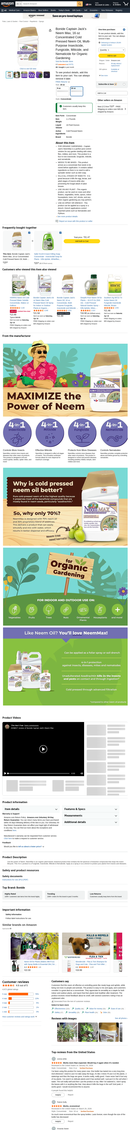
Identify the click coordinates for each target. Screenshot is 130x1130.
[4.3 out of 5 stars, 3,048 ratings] (40, 310)
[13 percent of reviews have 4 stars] (20, 998)
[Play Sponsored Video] (34, 946)
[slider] (39, 773)
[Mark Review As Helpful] (58, 1095)
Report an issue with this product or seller (74, 221)
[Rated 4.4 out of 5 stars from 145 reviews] (41, 967)
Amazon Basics (29, 10)
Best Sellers (43, 10)
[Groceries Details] (98, 10)
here (14, 830)
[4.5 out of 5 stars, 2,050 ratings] (111, 308)
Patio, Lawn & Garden (10, 21)
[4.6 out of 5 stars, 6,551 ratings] (64, 310)
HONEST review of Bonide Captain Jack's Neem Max (32, 728)
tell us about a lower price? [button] (31, 846)
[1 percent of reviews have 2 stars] (20, 1007)
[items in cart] (126, 4)
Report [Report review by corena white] (70, 1095)
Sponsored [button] (7, 928)
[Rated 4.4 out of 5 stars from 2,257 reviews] (92, 967)
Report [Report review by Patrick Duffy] (70, 1121)
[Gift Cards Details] (81, 10)
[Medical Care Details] (20, 10)
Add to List (102, 93)
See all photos (120, 1018)
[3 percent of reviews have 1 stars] (20, 1011)
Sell (85, 10)
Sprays (41, 21)
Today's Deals (64, 10)
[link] (48, 241)
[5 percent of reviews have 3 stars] (20, 1003)
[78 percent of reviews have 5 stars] (20, 994)
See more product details (67, 216)
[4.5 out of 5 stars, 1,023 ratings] (87, 310)
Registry (119, 10)
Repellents (33, 21)
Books (53, 10)
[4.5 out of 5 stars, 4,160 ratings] (17, 308)
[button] (4, 10)
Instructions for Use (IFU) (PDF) (15, 880)
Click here (8, 838)
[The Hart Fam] (17, 725)
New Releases (107, 10)
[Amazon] (7, 4)
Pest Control (24, 21)
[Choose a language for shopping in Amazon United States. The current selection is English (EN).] (88, 4)
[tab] (60, 1008)
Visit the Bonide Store (64, 61)
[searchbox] (49, 3)
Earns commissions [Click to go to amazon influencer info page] (31, 725)
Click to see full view (28, 69)
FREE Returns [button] (63, 82)
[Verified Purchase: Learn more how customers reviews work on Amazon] (86, 1068)
